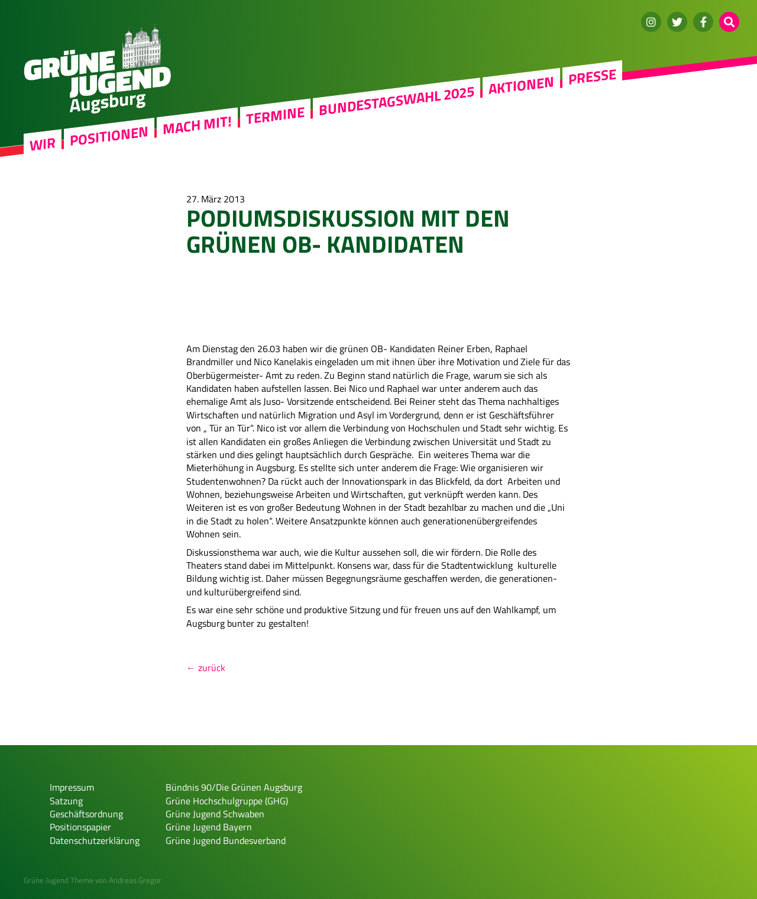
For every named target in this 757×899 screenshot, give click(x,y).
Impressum (72, 787)
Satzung (66, 800)
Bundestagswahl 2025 (396, 100)
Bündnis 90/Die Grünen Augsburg (234, 787)
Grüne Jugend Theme (58, 880)
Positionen (109, 135)
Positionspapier (80, 826)
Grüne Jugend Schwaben (215, 813)
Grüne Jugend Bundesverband (226, 840)
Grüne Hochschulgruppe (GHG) (227, 800)
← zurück (205, 667)
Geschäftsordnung (86, 813)
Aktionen (521, 85)
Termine (275, 115)
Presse (592, 76)
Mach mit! (197, 125)
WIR (43, 144)
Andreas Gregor (135, 880)
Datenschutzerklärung (95, 840)
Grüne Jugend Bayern (209, 826)
